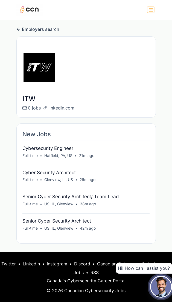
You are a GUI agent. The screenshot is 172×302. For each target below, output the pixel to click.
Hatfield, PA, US (58, 155)
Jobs (79, 272)
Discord (82, 264)
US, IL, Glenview (58, 204)
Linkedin (31, 264)
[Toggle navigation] (150, 10)
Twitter (8, 264)
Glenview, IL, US (58, 179)
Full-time (30, 155)
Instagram (57, 264)
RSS (95, 272)
